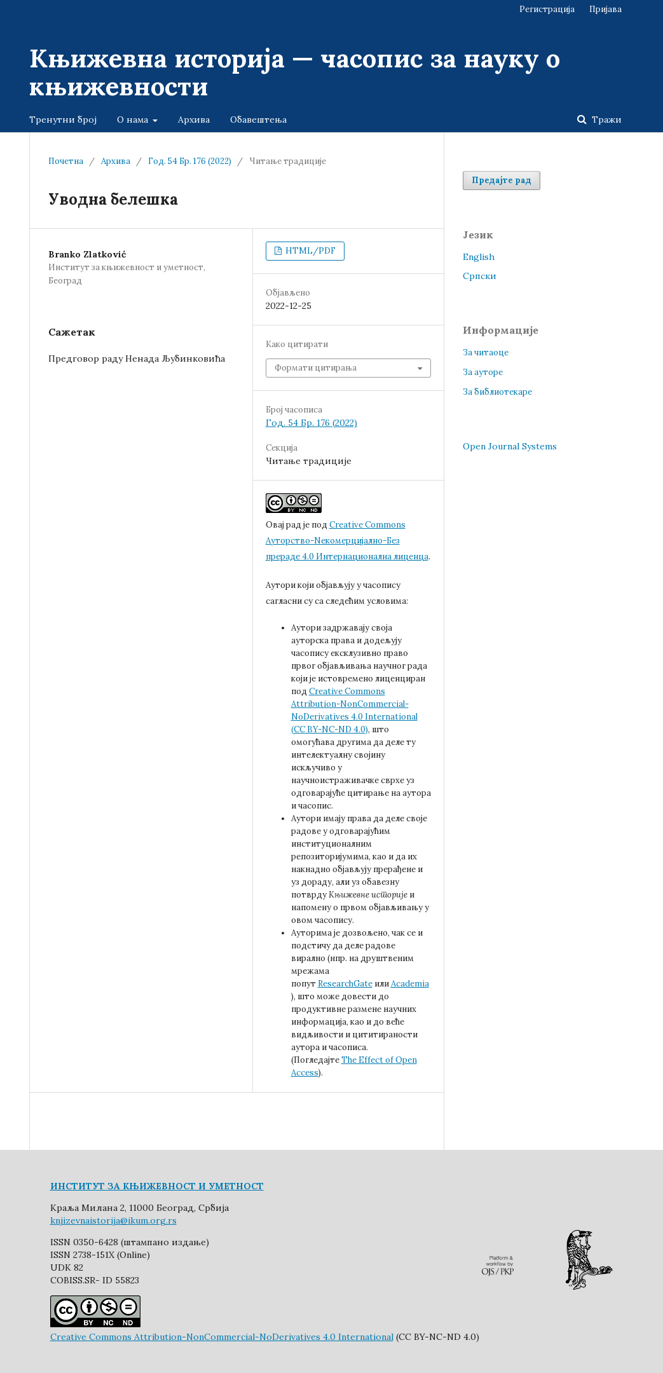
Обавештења (258, 119)
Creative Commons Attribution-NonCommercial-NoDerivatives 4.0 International (221, 1336)
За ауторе (483, 372)
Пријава (605, 9)
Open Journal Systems (510, 446)
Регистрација (547, 9)
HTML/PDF (310, 250)
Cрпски (479, 276)
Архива (194, 119)
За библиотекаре (497, 391)
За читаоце (486, 352)
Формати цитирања (316, 367)
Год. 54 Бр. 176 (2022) (189, 161)
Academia (410, 983)
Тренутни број (63, 119)
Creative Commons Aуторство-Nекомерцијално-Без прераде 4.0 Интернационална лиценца (347, 540)
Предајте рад (501, 180)
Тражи (605, 119)
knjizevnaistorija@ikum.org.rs (113, 1220)
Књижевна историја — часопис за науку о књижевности (294, 72)
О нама (134, 119)
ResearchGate (345, 983)
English (479, 257)
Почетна (65, 161)
